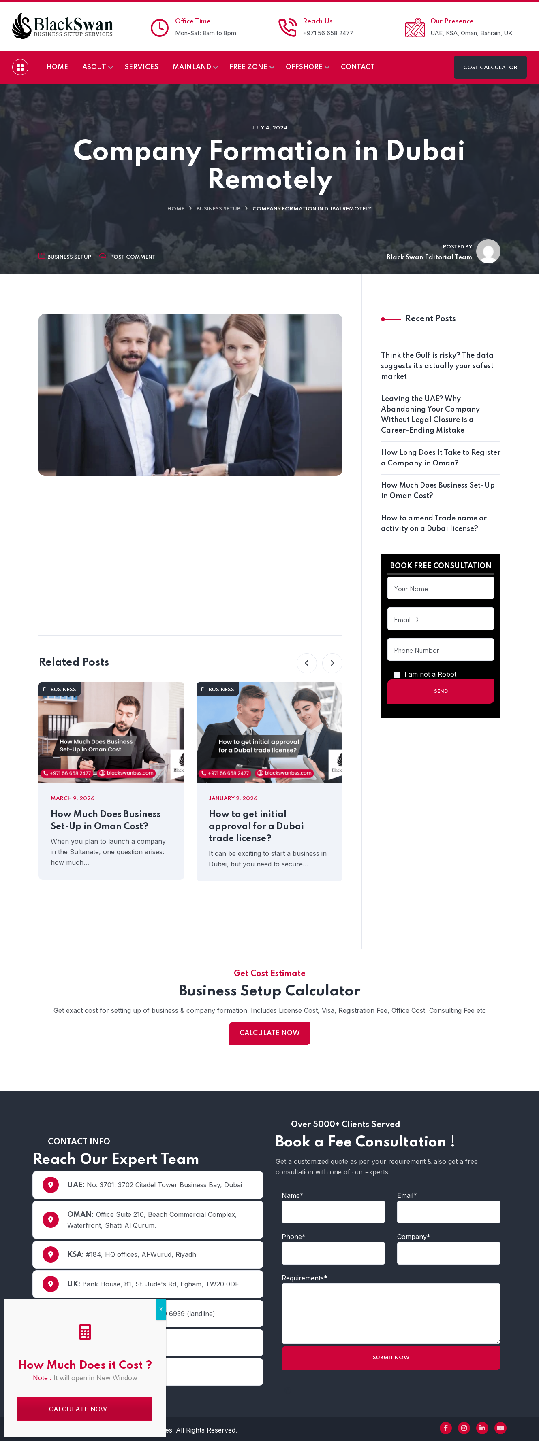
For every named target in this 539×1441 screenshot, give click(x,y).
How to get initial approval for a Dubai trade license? (256, 826)
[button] (307, 663)
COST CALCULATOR (490, 67)
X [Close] (161, 1309)
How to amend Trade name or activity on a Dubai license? (434, 524)
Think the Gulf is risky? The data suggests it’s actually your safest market (437, 366)
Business (59, 689)
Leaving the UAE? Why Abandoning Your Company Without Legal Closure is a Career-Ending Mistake (430, 414)
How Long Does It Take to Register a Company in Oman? (440, 458)
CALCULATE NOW (270, 1033)
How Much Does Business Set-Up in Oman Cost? (106, 820)
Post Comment (133, 257)
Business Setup (218, 209)
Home (175, 209)
